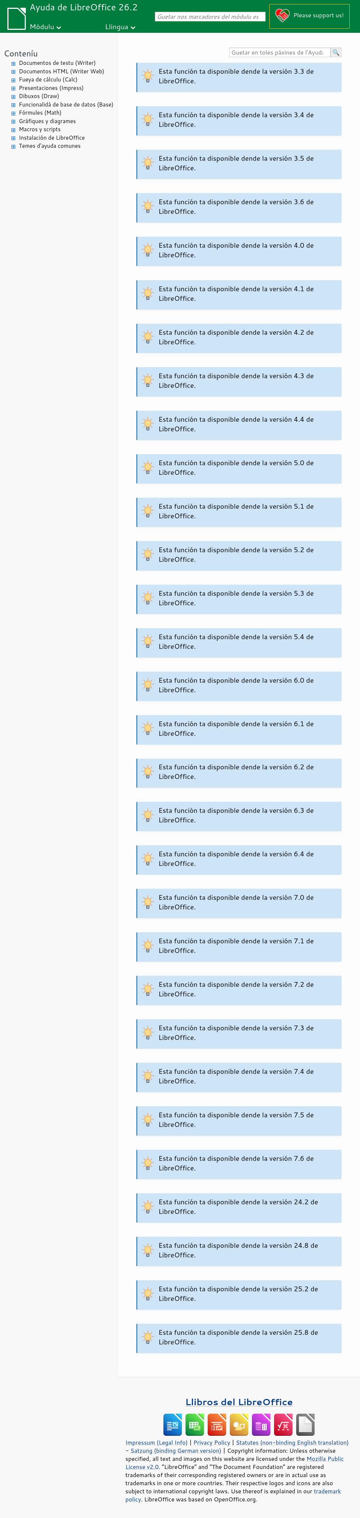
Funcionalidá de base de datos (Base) (66, 104)
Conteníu (21, 53)
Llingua (116, 26)
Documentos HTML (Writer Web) (61, 71)
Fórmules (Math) (40, 112)
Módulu (42, 26)
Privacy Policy (211, 1442)
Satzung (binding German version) (176, 1450)
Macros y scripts (39, 129)
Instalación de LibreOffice (52, 138)
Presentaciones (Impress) (51, 88)
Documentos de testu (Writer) (57, 63)
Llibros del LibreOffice (239, 1401)
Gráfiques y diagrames (47, 121)
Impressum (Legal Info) (156, 1442)
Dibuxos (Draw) (39, 96)
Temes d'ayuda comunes (49, 146)
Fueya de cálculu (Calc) (48, 79)
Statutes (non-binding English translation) (292, 1442)
